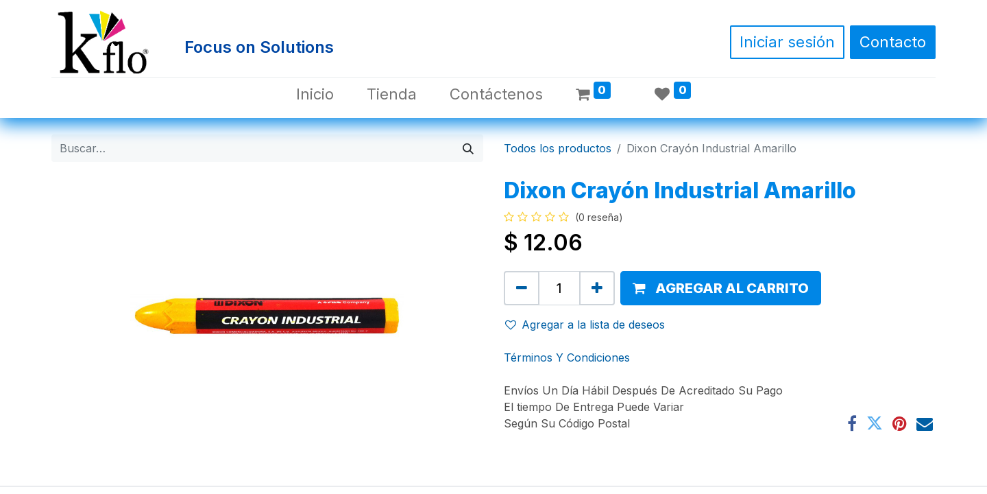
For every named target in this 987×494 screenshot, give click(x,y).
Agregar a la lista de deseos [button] (585, 324)
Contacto (893, 42)
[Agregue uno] (597, 288)
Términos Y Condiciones (567, 357)
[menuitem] (315, 94)
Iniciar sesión (787, 42)
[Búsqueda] (468, 148)
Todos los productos (557, 148)
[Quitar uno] (521, 288)
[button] (720, 288)
